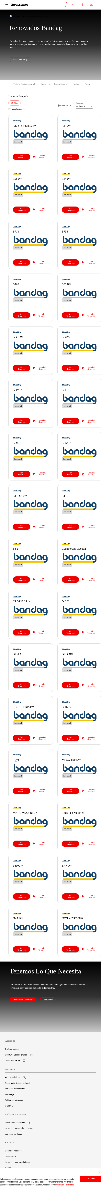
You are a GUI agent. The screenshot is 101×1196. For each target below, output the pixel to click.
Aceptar (90, 1179)
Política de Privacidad (64, 1185)
